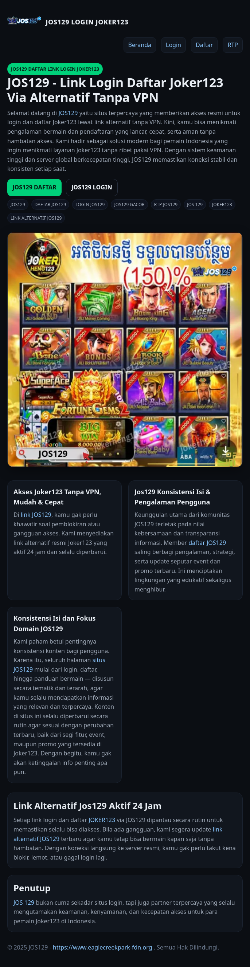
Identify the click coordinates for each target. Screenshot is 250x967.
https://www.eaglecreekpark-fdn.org (102, 947)
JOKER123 (102, 820)
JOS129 (68, 113)
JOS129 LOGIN (91, 187)
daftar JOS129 (207, 543)
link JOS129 (36, 515)
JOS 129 (23, 903)
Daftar (204, 45)
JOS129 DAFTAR (34, 187)
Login (173, 45)
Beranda (139, 45)
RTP (232, 45)
